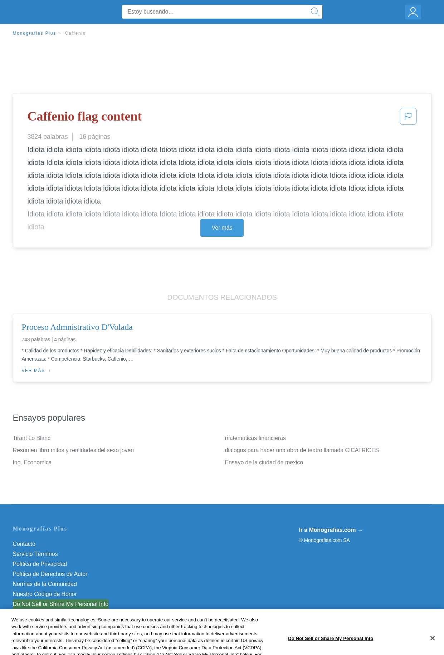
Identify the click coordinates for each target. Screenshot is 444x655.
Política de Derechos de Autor (50, 574)
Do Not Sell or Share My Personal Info (61, 604)
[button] (408, 118)
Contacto (24, 544)
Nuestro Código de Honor (45, 594)
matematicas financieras (255, 438)
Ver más (222, 228)
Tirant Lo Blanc (32, 438)
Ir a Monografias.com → (331, 530)
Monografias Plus (35, 33)
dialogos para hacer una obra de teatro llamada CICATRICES (302, 450)
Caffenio (75, 33)
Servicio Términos (35, 554)
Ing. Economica (32, 462)
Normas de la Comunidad (45, 584)
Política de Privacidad (40, 564)
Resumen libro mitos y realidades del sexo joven (73, 450)
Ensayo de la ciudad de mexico (264, 462)
